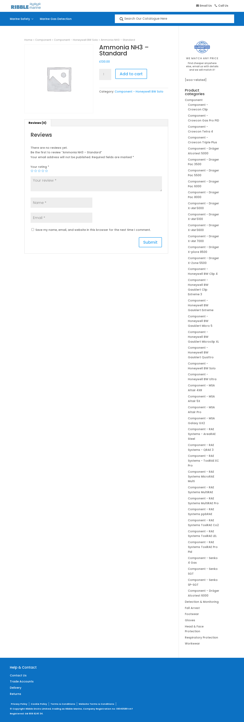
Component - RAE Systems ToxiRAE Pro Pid (203, 547)
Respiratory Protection (201, 637)
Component (43, 40)
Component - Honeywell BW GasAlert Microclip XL (203, 337)
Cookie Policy (39, 704)
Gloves (190, 620)
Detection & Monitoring (202, 602)
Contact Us (18, 675)
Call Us (223, 6)
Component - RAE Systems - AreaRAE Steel (202, 434)
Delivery (15, 688)
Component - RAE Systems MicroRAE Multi (201, 476)
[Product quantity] (105, 74)
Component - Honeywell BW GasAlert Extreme (200, 305)
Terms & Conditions (62, 704)
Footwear (192, 614)
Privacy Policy (19, 704)
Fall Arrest (192, 608)
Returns (15, 694)
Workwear (192, 644)
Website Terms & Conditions (96, 704)
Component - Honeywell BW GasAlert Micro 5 (200, 321)
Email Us (206, 6)
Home (28, 40)
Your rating (40, 167)
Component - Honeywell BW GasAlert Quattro (201, 352)
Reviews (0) (37, 123)
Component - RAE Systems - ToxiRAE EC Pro (203, 460)
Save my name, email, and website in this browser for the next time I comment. (93, 230)
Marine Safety (22, 19)
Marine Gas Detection (56, 19)
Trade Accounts (22, 681)
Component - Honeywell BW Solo (76, 40)
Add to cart (131, 74)
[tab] (37, 122)
